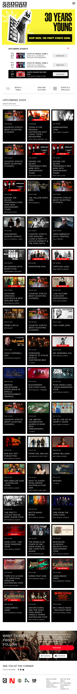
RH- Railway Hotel (27, 680)
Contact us (64, 689)
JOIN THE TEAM (65, 679)
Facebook (45, 656)
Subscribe (57, 648)
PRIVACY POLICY (51, 687)
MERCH (62, 681)
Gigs (48, 681)
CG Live (34, 680)
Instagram (60, 656)
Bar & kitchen (51, 679)
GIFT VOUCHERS (65, 683)
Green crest (19, 680)
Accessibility (65, 685)
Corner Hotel (15, 4)
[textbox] (11, 104)
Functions (50, 685)
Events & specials (53, 683)
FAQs (62, 687)
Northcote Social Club (12, 680)
